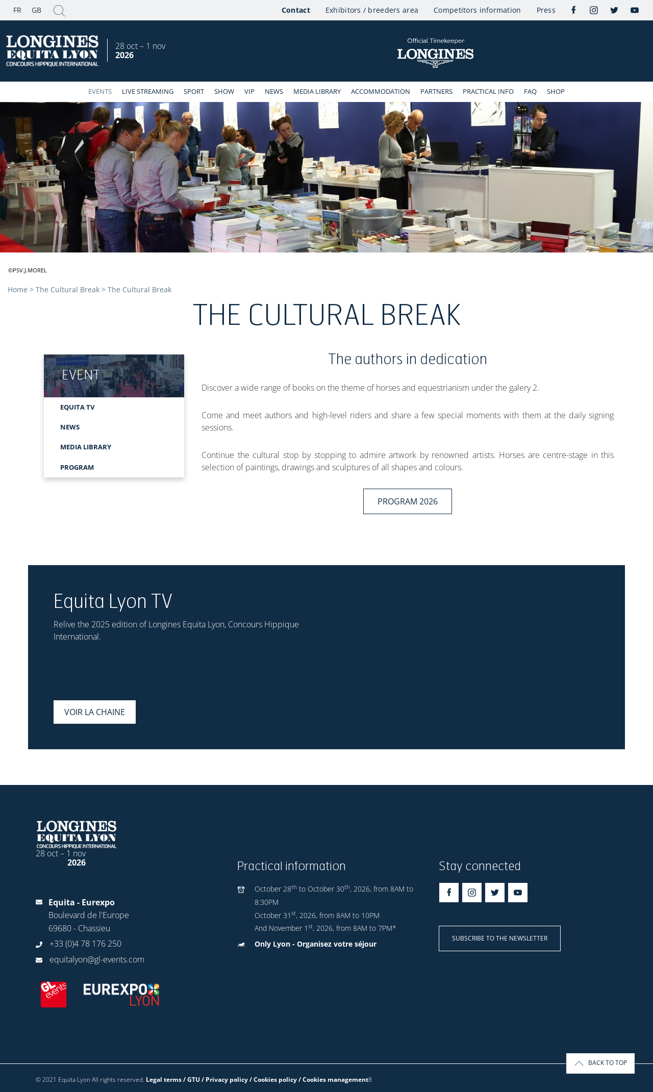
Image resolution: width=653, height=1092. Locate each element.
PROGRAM (77, 467)
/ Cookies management (333, 1079)
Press (546, 10)
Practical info (488, 91)
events (100, 91)
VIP (249, 91)
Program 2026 (408, 501)
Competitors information (477, 10)
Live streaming (147, 91)
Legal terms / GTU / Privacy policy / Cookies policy (221, 1079)
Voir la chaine (94, 712)
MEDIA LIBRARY (85, 446)
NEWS (70, 426)
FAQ (530, 91)
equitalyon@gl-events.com (96, 959)
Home (18, 289)
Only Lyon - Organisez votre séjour (315, 944)
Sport (194, 91)
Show (224, 91)
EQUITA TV (77, 407)
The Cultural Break (67, 289)
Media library (317, 91)
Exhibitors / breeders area (371, 10)
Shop (556, 91)
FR (17, 10)
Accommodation (380, 91)
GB (36, 10)
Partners (436, 91)
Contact (296, 10)
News (274, 91)
